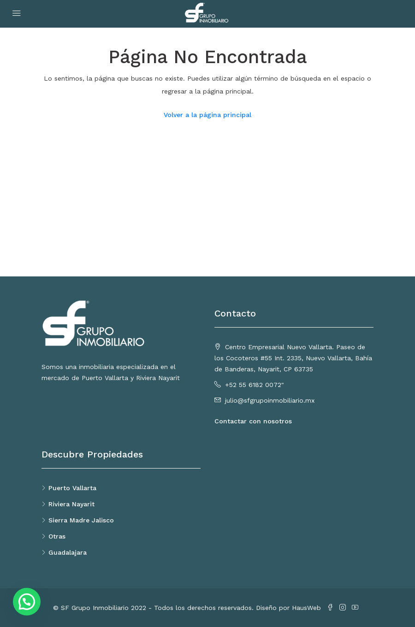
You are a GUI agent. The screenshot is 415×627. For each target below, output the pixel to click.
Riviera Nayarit (71, 504)
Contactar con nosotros (253, 421)
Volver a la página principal (207, 114)
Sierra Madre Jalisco (81, 520)
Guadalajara (67, 552)
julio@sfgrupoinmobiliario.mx (269, 400)
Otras (56, 536)
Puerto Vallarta (72, 488)
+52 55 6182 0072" (254, 384)
